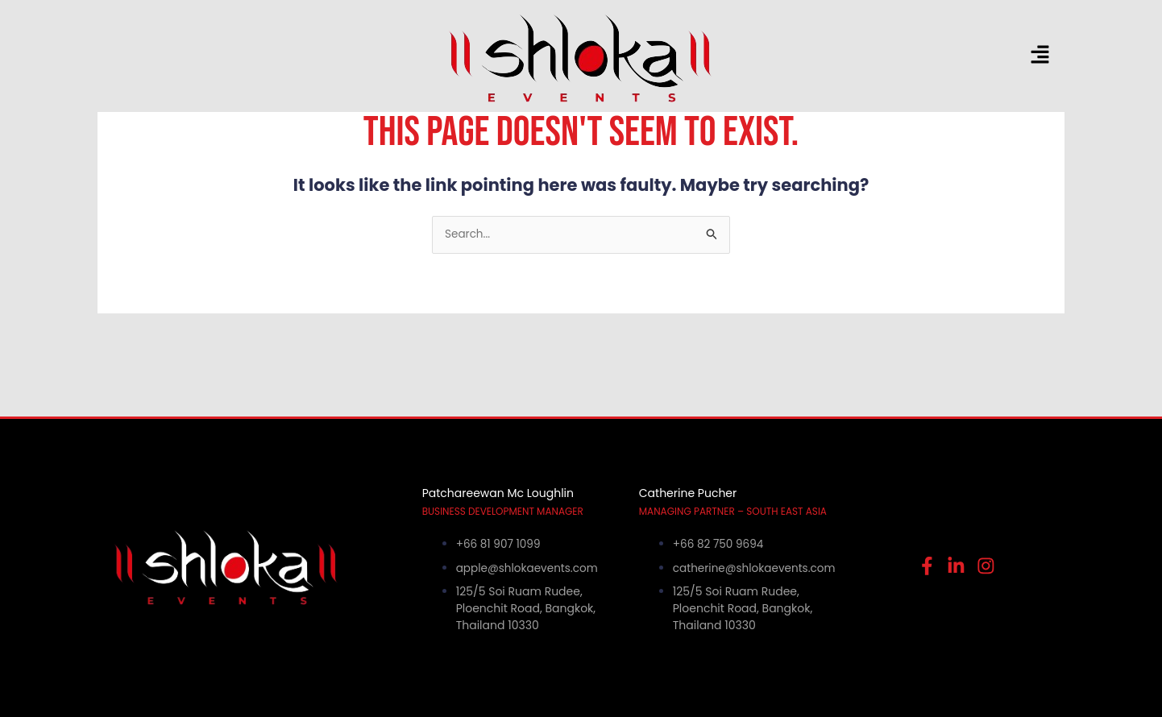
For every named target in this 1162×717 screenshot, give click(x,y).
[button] (943, 55)
